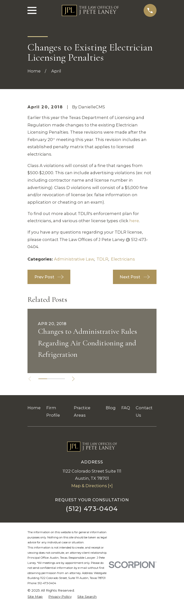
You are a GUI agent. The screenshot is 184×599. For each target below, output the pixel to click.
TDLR (102, 259)
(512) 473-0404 (92, 509)
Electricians (123, 259)
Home (34, 407)
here (134, 220)
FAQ (125, 407)
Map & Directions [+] (92, 485)
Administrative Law (74, 259)
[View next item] (74, 379)
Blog (111, 407)
